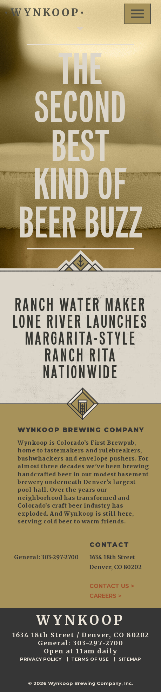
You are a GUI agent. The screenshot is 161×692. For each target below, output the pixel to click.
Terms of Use (90, 659)
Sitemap (130, 659)
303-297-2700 (98, 643)
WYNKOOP (44, 12)
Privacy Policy (40, 659)
